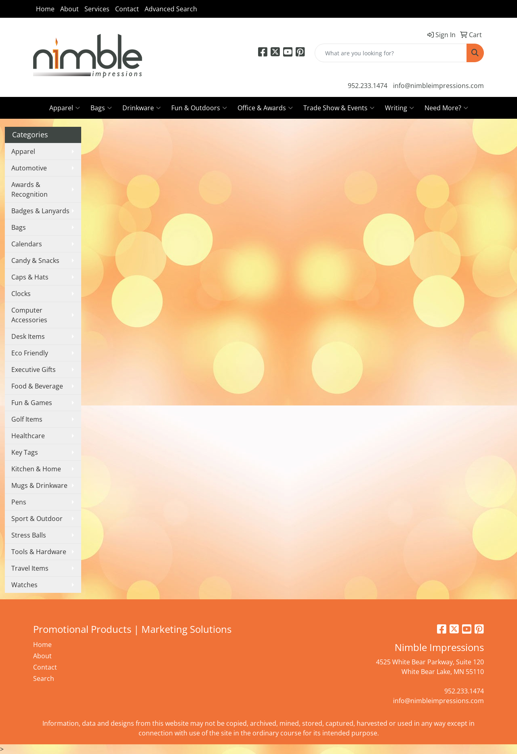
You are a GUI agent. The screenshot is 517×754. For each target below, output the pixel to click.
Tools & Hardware (38, 551)
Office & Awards (265, 108)
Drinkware (141, 108)
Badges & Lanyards (40, 210)
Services (96, 8)
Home (45, 8)
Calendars (26, 243)
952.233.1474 (367, 85)
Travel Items (29, 568)
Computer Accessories (29, 315)
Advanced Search (171, 8)
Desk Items (28, 336)
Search (43, 678)
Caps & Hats (29, 277)
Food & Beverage (37, 386)
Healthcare (28, 435)
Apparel (64, 108)
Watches (24, 584)
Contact (127, 8)
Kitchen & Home (36, 468)
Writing (399, 108)
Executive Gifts (33, 369)
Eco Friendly (29, 353)
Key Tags (24, 452)
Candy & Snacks (35, 260)
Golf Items (26, 419)
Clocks (21, 293)
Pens (18, 502)
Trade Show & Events (338, 108)
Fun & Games (31, 402)
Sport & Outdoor (37, 518)
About (69, 8)
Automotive (29, 168)
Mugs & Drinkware (39, 485)
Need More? (446, 108)
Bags (101, 108)
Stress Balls (28, 535)
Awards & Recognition (29, 189)
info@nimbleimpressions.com (438, 85)
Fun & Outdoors (199, 108)
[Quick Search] (391, 53)
